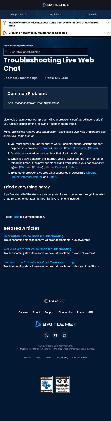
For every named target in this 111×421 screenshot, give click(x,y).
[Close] (108, 24)
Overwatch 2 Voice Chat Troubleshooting (34, 236)
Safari (93, 148)
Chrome (45, 148)
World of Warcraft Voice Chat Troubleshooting (37, 249)
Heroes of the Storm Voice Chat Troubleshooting (39, 262)
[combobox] (46, 52)
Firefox (57, 148)
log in (16, 216)
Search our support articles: (18, 45)
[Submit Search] (6, 52)
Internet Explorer (75, 148)
